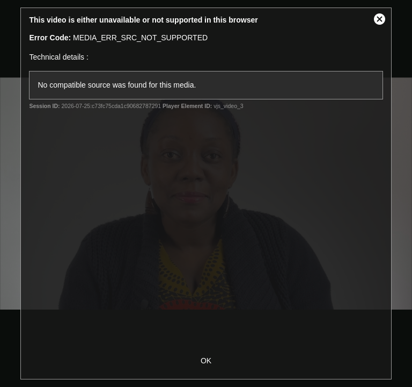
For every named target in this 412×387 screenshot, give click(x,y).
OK (206, 360)
